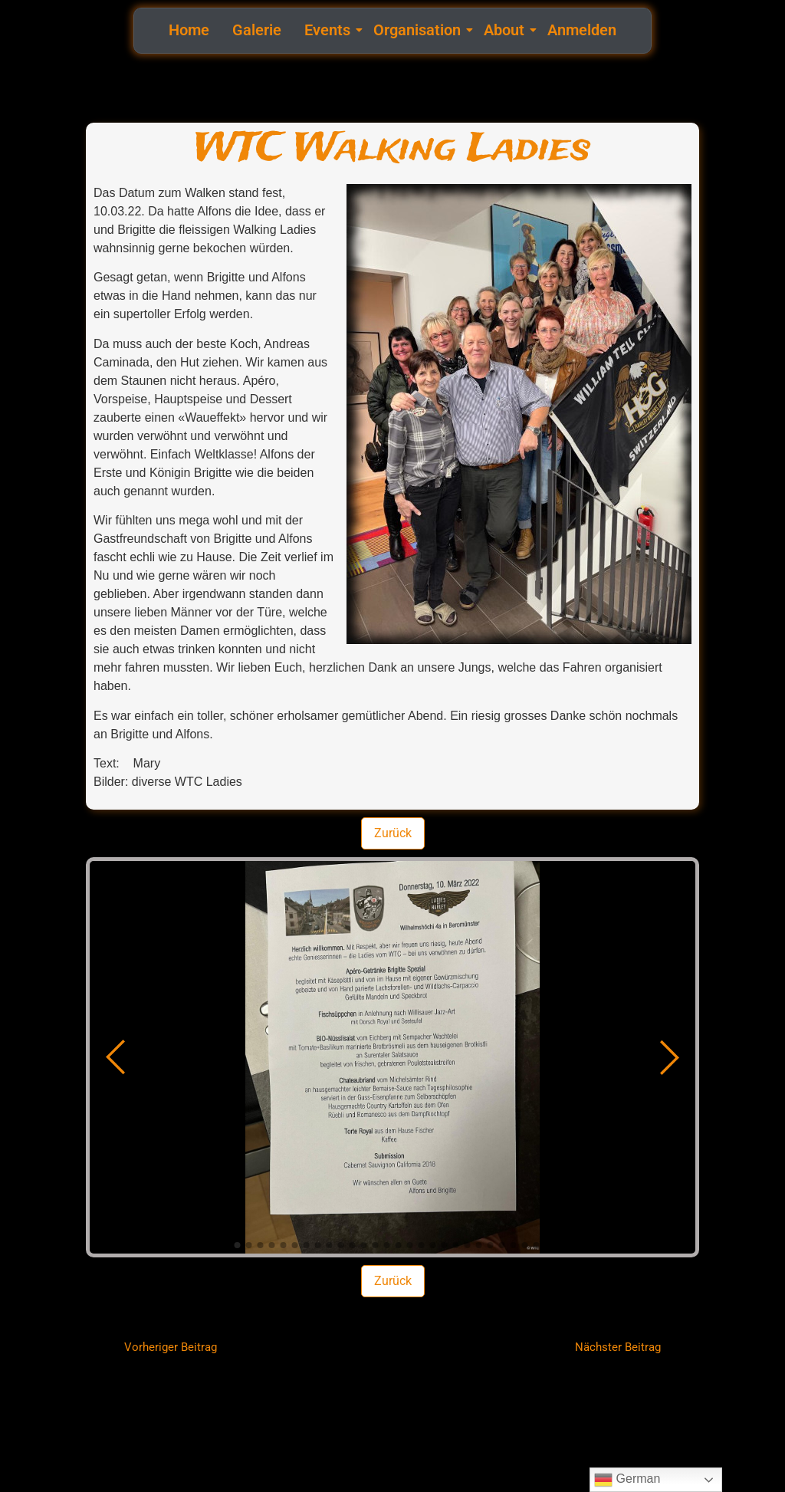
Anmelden (581, 30)
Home (189, 30)
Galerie (256, 30)
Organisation (419, 30)
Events (329, 30)
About (506, 30)
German (627, 1480)
